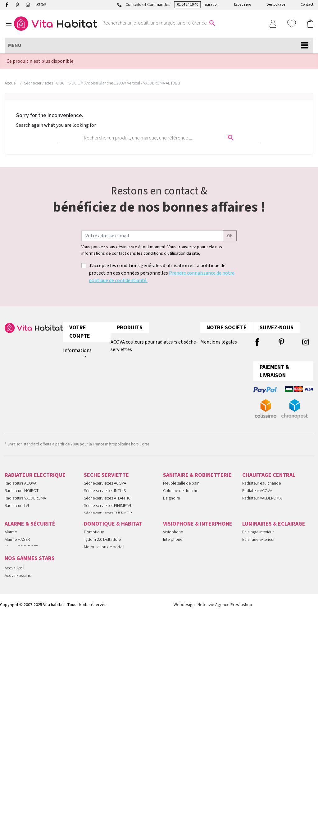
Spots (247, 657)
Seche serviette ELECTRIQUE (109, 570)
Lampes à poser (256, 672)
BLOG (41, 5)
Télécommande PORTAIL (26, 694)
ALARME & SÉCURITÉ (30, 619)
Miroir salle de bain (179, 511)
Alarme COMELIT (19, 649)
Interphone (172, 635)
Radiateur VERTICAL (259, 525)
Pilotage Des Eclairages (104, 679)
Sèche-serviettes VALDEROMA (110, 533)
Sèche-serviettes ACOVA (105, 488)
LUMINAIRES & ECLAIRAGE (273, 619)
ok (230, 236)
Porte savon (173, 548)
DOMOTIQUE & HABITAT (113, 619)
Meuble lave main (178, 540)
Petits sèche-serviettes (104, 585)
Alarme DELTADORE (21, 642)
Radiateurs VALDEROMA (25, 503)
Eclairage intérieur (258, 627)
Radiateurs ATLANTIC (23, 540)
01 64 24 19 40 (187, 4)
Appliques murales (258, 649)
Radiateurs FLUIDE (21, 563)
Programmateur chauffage (107, 657)
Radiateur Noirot (19, 738)
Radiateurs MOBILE (21, 570)
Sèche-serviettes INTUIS (105, 496)
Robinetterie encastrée (183, 555)
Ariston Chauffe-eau (22, 745)
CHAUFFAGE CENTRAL (268, 480)
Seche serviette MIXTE (261, 540)
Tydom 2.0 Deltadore (102, 635)
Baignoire (171, 503)
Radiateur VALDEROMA (262, 503)
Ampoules (251, 642)
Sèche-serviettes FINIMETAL (108, 511)
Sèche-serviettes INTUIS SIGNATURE (115, 525)
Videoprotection (19, 672)
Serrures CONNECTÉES (24, 664)
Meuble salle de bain (181, 488)
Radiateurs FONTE (21, 555)
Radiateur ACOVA (257, 496)
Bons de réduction (82, 420)
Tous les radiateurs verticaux (141, 386)
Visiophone (173, 627)
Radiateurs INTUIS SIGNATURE (31, 533)
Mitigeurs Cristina (19, 775)
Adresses (72, 407)
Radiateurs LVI (17, 511)
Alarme (11, 627)
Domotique (94, 627)
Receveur (171, 563)
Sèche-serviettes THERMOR (108, 518)
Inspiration (210, 4)
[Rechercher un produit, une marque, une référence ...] (155, 23)
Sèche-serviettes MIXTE (104, 555)
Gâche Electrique (178, 679)
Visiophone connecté (182, 657)
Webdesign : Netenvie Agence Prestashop (213, 810)
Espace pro (242, 4)
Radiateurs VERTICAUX (24, 578)
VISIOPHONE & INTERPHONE (197, 619)
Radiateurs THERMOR (23, 548)
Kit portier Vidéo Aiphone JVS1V (191, 672)
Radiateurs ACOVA (20, 488)
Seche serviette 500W (103, 578)
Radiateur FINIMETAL (260, 511)
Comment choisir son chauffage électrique (155, 399)
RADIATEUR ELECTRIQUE (35, 480)
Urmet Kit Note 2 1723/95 (185, 664)
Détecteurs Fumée (100, 694)
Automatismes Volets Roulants (110, 672)
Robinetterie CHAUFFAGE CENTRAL (272, 548)
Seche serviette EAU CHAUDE (267, 533)
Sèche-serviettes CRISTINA (107, 540)
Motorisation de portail (104, 642)
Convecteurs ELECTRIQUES (28, 600)
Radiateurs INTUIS (20, 518)
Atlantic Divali (16, 767)
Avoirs (69, 395)
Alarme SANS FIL (19, 657)
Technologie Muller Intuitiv (106, 664)
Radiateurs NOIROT (22, 496)
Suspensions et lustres (261, 664)
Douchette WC (176, 533)
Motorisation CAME (100, 649)
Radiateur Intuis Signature (27, 760)
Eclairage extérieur (258, 635)
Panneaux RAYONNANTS (26, 593)
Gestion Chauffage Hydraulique (111, 687)
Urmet (168, 649)
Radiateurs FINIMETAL (23, 525)
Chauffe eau (173, 518)
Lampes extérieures (259, 679)
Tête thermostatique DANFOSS (269, 555)
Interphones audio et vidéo (28, 687)
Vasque (169, 578)
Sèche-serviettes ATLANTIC (107, 503)
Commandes (76, 382)
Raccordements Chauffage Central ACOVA (154, 361)
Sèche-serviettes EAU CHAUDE (110, 548)
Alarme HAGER (17, 635)
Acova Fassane (18, 730)
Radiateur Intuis (18, 753)
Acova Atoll (14, 723)
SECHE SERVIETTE (106, 480)
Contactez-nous (217, 386)
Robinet (170, 525)
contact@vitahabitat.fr (26, 362)
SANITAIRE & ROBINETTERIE (197, 480)
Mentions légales (218, 342)
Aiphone (170, 642)
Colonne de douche (180, 496)
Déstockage (275, 4)
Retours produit (80, 370)
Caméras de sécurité (23, 679)
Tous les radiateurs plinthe (139, 374)
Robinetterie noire (178, 570)
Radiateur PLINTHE (258, 518)
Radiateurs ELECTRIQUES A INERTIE (35, 585)
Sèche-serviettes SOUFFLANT (109, 563)
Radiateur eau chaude (261, 488)
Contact (307, 4)
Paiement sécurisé (219, 374)
